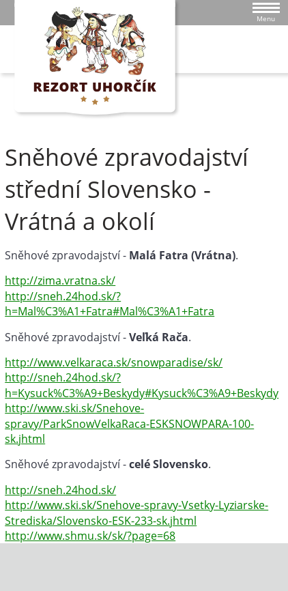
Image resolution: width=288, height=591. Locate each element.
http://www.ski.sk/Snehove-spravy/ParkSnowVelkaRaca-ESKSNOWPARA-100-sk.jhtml (129, 423)
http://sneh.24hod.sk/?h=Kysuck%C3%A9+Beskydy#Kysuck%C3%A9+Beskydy (141, 385)
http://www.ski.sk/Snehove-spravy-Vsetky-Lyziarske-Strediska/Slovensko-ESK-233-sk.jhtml (136, 513)
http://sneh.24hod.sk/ (60, 490)
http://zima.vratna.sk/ (60, 280)
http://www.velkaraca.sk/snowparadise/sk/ (113, 362)
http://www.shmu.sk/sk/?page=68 (90, 535)
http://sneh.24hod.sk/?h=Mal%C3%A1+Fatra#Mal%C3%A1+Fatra (109, 304)
